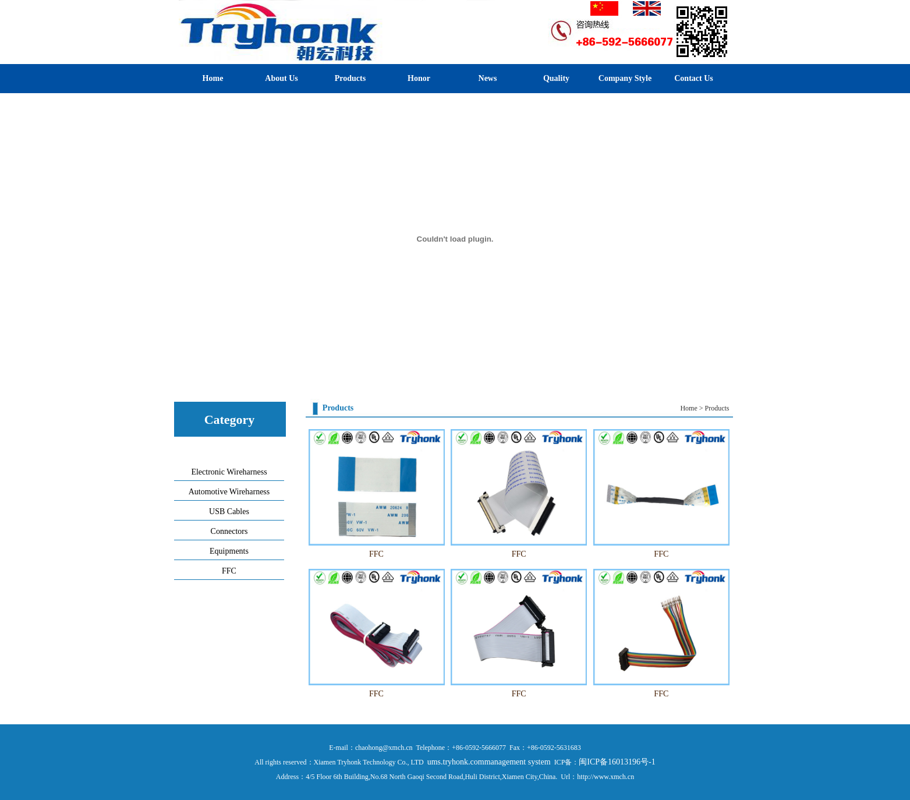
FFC (229, 571)
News (488, 78)
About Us (281, 78)
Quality (556, 78)
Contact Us (693, 78)
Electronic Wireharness (229, 472)
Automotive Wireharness (229, 491)
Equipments (229, 551)
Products (350, 78)
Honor (419, 78)
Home (213, 78)
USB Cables (229, 511)
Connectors (229, 531)
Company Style (625, 78)
